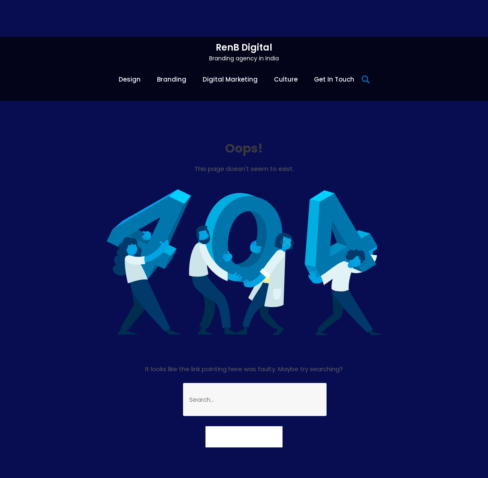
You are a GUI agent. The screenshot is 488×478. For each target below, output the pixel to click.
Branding (171, 79)
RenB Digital (244, 47)
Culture (286, 79)
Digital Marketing (230, 79)
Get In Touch (334, 79)
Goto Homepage (244, 436)
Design (130, 79)
